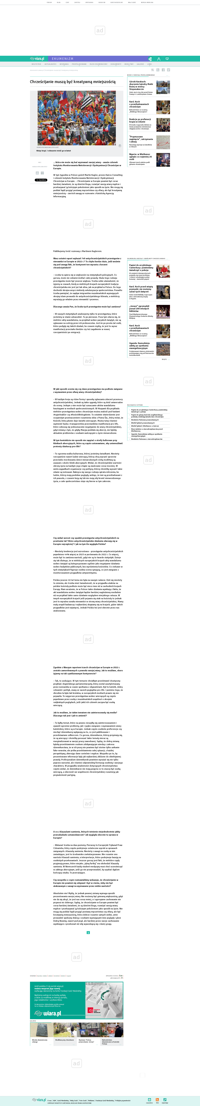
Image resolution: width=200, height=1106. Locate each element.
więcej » (50, 1043)
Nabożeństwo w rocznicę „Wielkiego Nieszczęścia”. (138, 111)
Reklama (91, 1101)
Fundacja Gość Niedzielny (105, 1101)
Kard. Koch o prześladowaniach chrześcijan (139, 104)
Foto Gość (83, 1101)
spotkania (89, 2)
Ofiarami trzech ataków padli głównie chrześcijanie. (139, 163)
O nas (50, 1101)
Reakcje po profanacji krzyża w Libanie (140, 120)
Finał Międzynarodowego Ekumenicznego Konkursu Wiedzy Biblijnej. (141, 316)
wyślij (37, 173)
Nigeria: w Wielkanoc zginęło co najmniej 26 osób (140, 157)
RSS (157, 1099)
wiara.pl (39, 59)
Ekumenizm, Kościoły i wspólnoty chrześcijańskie (146, 258)
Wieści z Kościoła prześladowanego (141, 75)
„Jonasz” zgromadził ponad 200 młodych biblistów (139, 308)
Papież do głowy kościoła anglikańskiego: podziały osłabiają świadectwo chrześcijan (147, 416)
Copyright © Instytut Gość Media (59, 1103)
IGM (54, 1101)
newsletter (149, 1099)
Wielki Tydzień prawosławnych (143, 423)
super (69, 976)
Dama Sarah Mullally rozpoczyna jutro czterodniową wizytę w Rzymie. (140, 297)
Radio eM (102, 2)
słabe (50, 976)
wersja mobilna (147, 2)
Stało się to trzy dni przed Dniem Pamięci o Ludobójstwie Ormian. (141, 93)
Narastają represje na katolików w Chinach (140, 146)
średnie (56, 976)
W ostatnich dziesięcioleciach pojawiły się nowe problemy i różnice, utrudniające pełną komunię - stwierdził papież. (139, 276)
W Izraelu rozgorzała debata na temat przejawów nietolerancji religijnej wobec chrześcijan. (140, 127)
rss (157, 69)
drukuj (42, 173)
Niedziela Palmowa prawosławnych (145, 420)
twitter (168, 69)
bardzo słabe (42, 976)
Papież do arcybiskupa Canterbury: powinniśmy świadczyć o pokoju (141, 267)
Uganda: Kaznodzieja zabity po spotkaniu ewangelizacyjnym (139, 345)
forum (49, 2)
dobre (63, 976)
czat (67, 2)
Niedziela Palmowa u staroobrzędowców (146, 439)
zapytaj (77, 2)
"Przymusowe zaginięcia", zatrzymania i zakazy (141, 139)
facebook (163, 69)
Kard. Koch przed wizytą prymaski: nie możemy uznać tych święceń (141, 289)
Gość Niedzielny (117, 2)
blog (59, 2)
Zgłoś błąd (165, 1099)
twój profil (158, 58)
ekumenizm (63, 59)
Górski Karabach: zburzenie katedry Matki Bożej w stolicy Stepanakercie (141, 85)
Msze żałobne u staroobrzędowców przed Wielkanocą (147, 430)
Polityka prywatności (122, 1101)
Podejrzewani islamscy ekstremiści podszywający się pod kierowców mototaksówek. (141, 353)
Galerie (33, 1021)
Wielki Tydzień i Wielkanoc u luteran (145, 426)
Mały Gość (132, 2)
